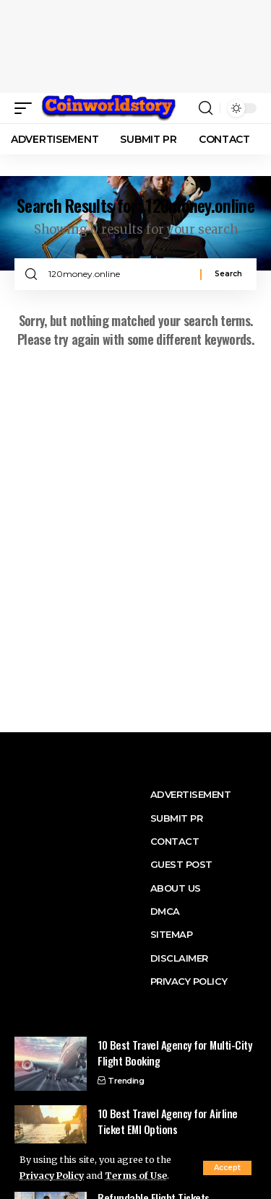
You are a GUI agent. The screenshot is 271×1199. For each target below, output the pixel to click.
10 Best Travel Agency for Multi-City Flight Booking (174, 1053)
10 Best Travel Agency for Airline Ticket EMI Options (168, 1121)
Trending (126, 1081)
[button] (26, 108)
